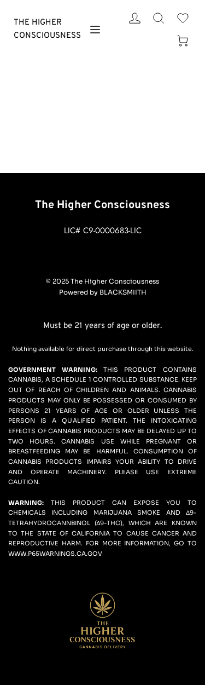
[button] (95, 29)
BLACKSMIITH (123, 292)
